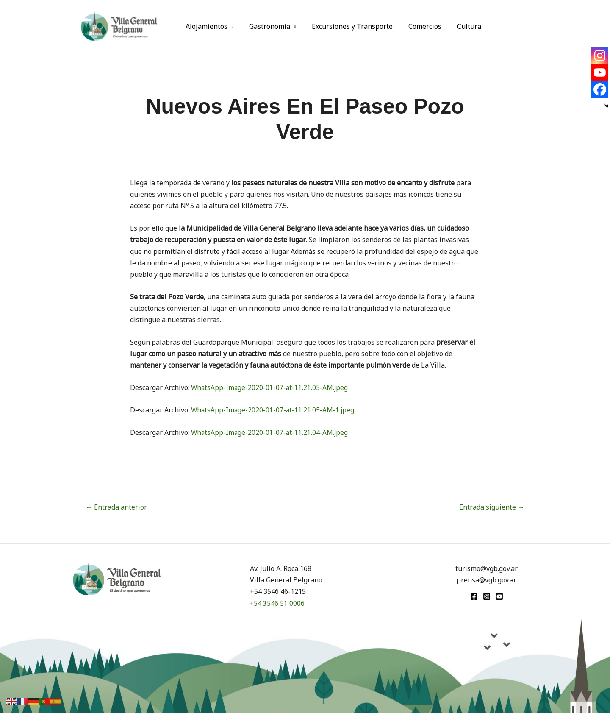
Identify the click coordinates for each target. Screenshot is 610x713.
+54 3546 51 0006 (277, 603)
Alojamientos (206, 26)
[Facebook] (599, 89)
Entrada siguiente (491, 507)
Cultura (459, 26)
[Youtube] (599, 72)
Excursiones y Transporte (346, 26)
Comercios (417, 26)
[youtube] (499, 596)
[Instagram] (599, 55)
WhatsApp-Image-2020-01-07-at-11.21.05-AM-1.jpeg (273, 410)
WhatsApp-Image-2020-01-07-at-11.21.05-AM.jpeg (270, 387)
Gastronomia (266, 26)
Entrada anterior (116, 507)
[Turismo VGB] (119, 25)
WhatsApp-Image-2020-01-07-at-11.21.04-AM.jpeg (270, 432)
